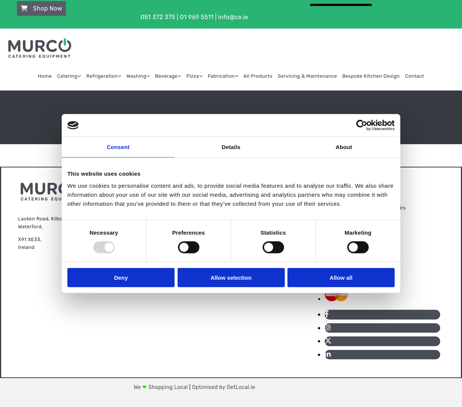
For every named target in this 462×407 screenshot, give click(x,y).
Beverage (166, 76)
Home (45, 76)
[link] (69, 76)
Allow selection (230, 277)
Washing (136, 76)
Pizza (192, 76)
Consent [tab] (118, 147)
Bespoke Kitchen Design (371, 76)
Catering (67, 76)
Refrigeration (101, 76)
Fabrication (221, 76)
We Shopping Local (161, 387)
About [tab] (344, 147)
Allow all (341, 277)
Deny (121, 277)
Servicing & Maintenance (307, 76)
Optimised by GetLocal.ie (223, 387)
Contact (414, 76)
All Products (257, 76)
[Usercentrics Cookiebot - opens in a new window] (362, 125)
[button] (41, 8)
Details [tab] (231, 147)
